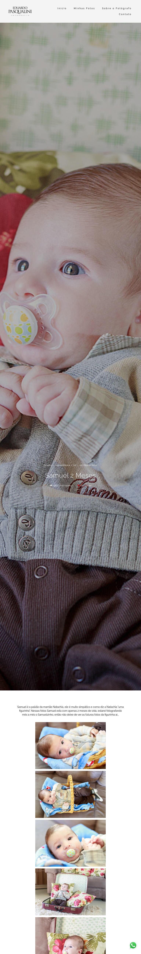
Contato (125, 14)
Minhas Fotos (84, 8)
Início (62, 8)
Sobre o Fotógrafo (117, 8)
